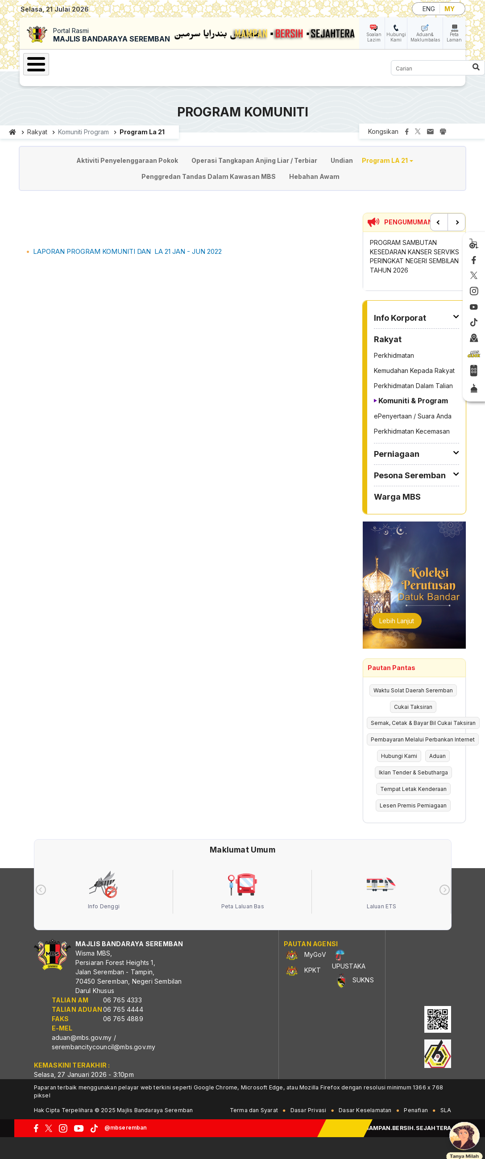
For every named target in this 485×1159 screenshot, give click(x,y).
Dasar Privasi (308, 1110)
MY (449, 8)
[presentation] (41, 890)
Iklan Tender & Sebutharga (413, 772)
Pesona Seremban (410, 475)
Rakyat (37, 132)
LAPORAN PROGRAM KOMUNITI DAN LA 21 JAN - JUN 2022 (127, 251)
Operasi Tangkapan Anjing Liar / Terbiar (254, 160)
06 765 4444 (123, 1009)
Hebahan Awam (314, 176)
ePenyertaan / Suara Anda (413, 416)
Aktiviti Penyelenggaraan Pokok (127, 160)
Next (456, 222)
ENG (429, 8)
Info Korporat (400, 318)
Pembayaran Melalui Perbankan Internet (423, 739)
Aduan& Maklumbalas (425, 37)
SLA (446, 1110)
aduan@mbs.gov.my (82, 1037)
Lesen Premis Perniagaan (413, 805)
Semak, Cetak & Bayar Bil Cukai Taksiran (423, 723)
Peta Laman (454, 37)
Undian (342, 160)
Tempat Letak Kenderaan (413, 789)
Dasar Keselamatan (365, 1110)
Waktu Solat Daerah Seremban (413, 690)
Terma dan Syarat (254, 1110)
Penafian (416, 1110)
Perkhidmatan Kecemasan (412, 431)
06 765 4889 (123, 1018)
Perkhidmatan (394, 355)
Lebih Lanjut (396, 621)
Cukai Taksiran (413, 707)
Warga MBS (397, 496)
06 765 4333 (122, 1000)
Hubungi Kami (396, 37)
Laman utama (13, 132)
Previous (439, 222)
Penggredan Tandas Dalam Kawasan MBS (208, 176)
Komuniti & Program (413, 400)
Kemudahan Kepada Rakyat (414, 370)
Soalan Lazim (373, 37)
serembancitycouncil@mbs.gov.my (104, 1047)
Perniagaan (396, 454)
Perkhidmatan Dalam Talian (413, 385)
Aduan (437, 756)
